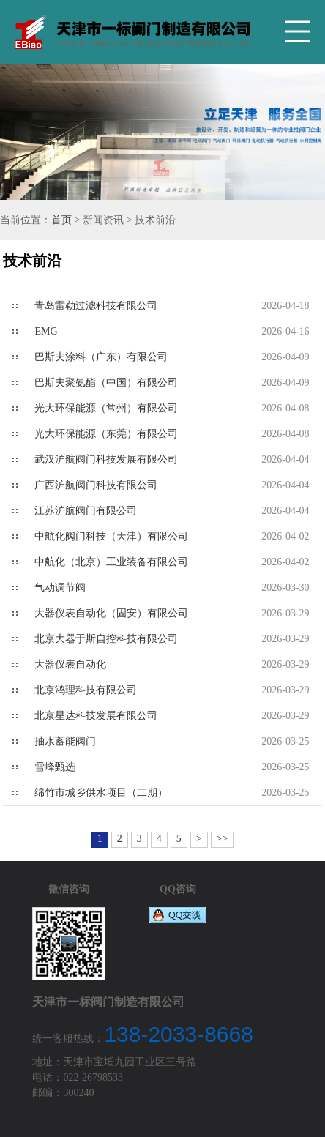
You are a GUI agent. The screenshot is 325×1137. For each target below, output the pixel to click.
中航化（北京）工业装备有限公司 (111, 561)
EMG (45, 331)
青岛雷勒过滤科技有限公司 (95, 305)
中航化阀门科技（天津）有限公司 (111, 536)
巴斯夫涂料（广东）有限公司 (101, 356)
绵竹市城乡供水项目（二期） (101, 792)
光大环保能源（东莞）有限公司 (106, 433)
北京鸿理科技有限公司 (85, 690)
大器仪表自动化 (70, 664)
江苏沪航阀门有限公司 (85, 510)
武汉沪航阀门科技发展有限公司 (106, 459)
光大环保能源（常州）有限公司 (106, 408)
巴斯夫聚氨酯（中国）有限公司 (106, 382)
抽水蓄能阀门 (65, 741)
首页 (61, 220)
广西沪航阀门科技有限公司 (95, 485)
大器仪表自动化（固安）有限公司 (111, 613)
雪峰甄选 (54, 766)
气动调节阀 (60, 587)
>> (222, 838)
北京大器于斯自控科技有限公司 (106, 638)
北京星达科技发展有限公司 (95, 715)
